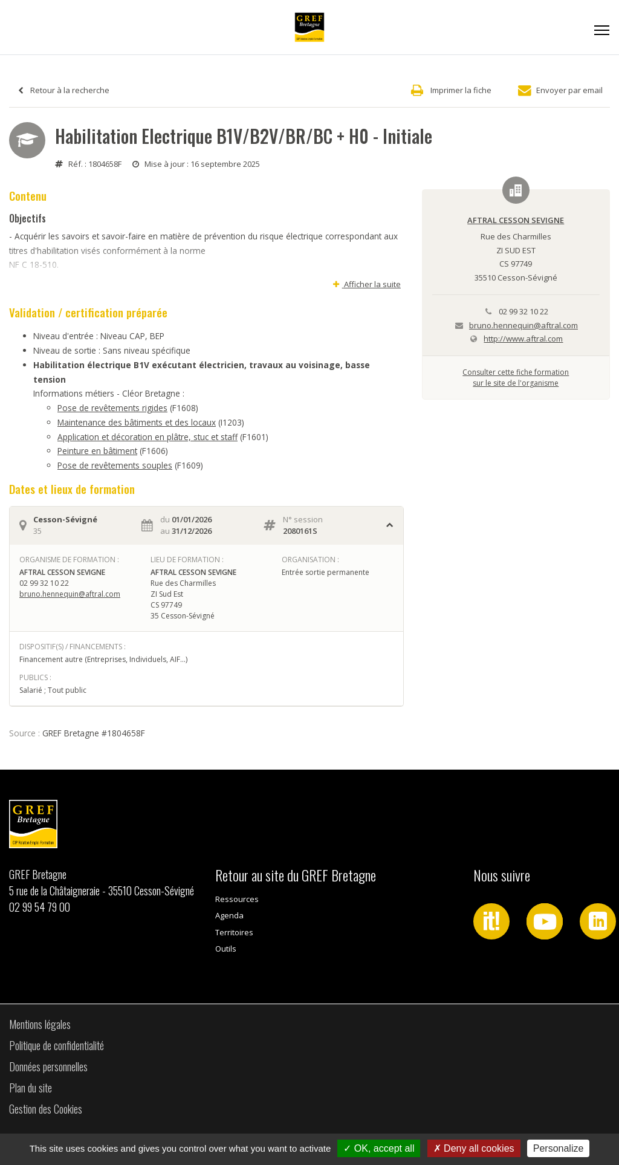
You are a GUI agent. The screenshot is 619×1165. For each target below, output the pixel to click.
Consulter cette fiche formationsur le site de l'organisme (515, 377)
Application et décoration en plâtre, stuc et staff (147, 437)
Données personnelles (48, 1066)
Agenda (229, 915)
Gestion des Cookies (45, 1109)
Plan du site (30, 1087)
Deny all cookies (473, 1148)
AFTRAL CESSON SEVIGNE (515, 220)
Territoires (234, 932)
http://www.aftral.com (523, 338)
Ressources (237, 899)
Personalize (558, 1148)
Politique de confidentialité (56, 1045)
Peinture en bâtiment (97, 450)
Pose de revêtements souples (114, 465)
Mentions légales (40, 1024)
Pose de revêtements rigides (112, 408)
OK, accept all (378, 1148)
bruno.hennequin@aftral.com (69, 594)
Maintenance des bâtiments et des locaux (136, 422)
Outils (225, 948)
